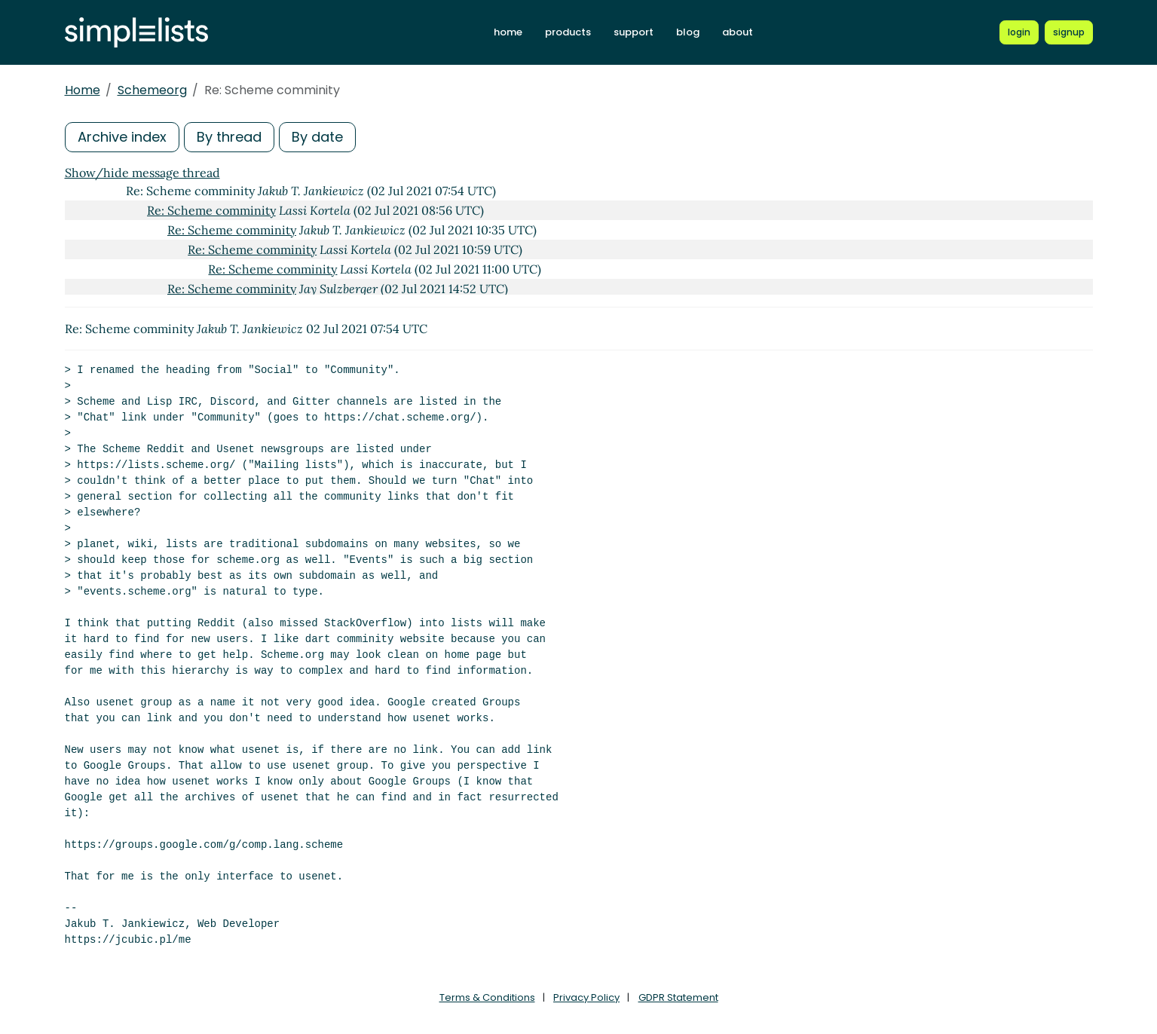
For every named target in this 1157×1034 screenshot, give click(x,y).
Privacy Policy (586, 997)
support (633, 32)
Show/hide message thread (142, 172)
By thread (229, 136)
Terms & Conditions (487, 997)
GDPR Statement (678, 997)
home (508, 32)
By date (317, 136)
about (737, 32)
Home (82, 90)
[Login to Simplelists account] (1019, 32)
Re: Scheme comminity (211, 210)
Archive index (122, 136)
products (568, 32)
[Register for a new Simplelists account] (1069, 32)
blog (687, 32)
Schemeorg (152, 90)
